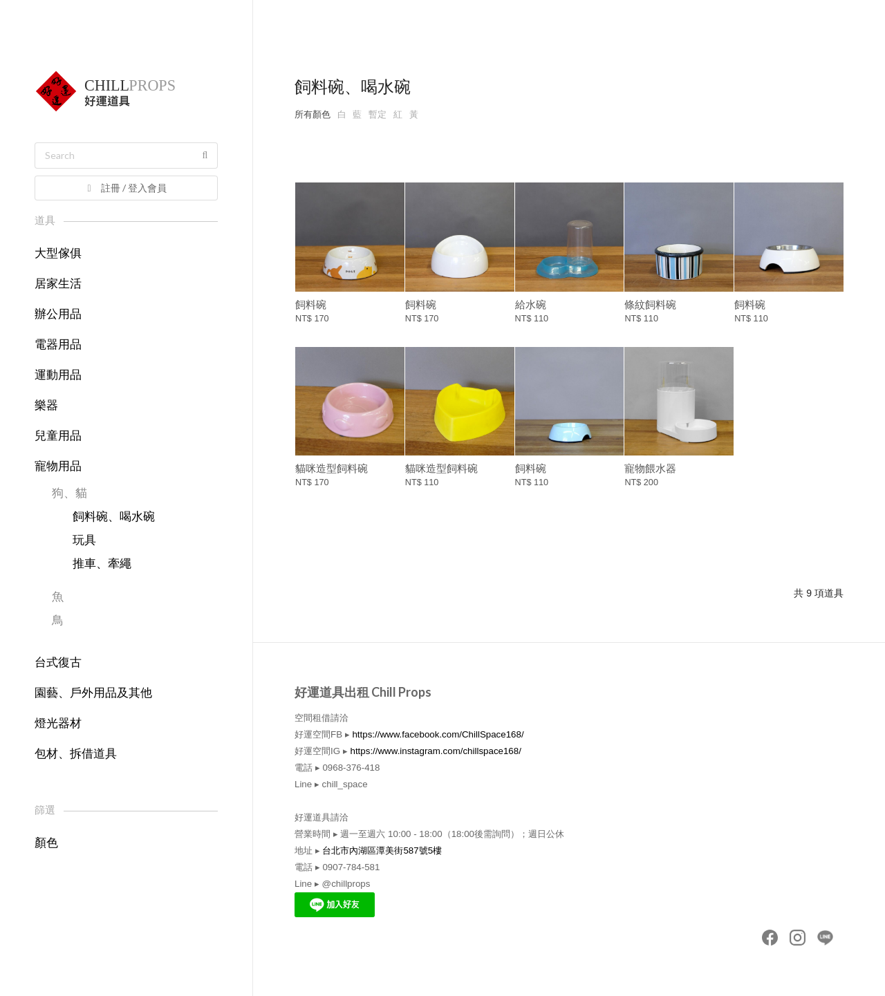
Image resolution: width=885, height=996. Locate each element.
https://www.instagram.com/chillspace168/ (435, 751)
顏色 (46, 842)
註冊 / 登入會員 (125, 188)
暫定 (377, 114)
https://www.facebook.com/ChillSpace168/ (437, 734)
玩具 (84, 540)
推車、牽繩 (102, 563)
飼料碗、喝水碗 (114, 516)
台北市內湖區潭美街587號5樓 (382, 850)
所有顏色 (312, 114)
